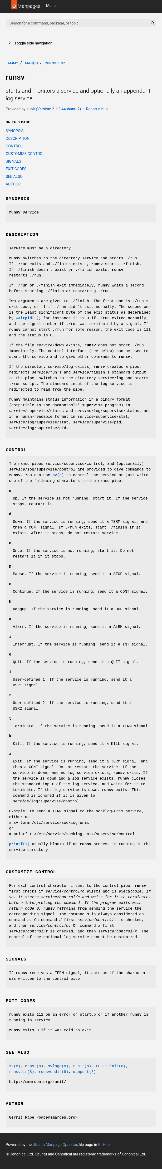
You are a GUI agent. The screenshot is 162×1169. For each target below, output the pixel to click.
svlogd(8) (58, 1066)
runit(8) (82, 1066)
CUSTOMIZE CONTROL (25, 153)
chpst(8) (34, 1066)
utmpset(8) (84, 1072)
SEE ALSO (14, 176)
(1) (19, 844)
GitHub (104, 1144)
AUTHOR (13, 184)
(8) (58, 475)
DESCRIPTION (17, 138)
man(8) (31, 63)
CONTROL (14, 146)
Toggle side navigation (33, 43)
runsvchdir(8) (54, 1072)
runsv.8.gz (55, 63)
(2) (27, 318)
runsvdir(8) (21, 1072)
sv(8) (14, 1066)
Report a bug (97, 109)
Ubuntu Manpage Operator (55, 1144)
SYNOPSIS (15, 131)
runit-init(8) (111, 1066)
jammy (12, 63)
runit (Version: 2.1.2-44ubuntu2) (54, 109)
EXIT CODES (16, 169)
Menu (51, 5)
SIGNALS (13, 161)
